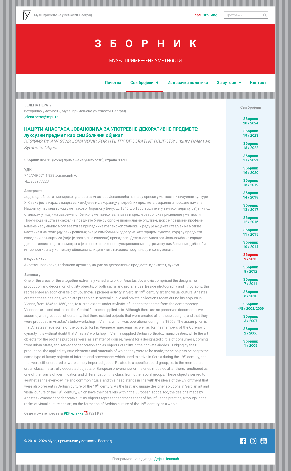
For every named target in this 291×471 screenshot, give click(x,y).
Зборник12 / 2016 (250, 220)
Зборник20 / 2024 (250, 121)
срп (198, 15)
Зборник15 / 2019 (250, 182)
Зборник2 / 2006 (250, 331)
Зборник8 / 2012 (250, 269)
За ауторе (229, 82)
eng (214, 15)
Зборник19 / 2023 (250, 133)
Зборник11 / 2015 (250, 232)
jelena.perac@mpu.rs (41, 117)
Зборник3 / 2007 (250, 318)
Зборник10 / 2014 (250, 244)
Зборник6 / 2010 (250, 294)
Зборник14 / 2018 (250, 195)
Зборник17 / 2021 (250, 158)
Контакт (258, 82)
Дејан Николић (166, 459)
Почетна (113, 82)
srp (206, 15)
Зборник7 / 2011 (250, 281)
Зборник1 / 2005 (250, 343)
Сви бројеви (144, 82)
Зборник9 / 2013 (250, 256)
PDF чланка (76, 413)
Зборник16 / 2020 (250, 170)
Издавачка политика (188, 82)
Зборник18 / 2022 (250, 145)
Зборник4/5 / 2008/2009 (251, 306)
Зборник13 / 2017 (250, 207)
